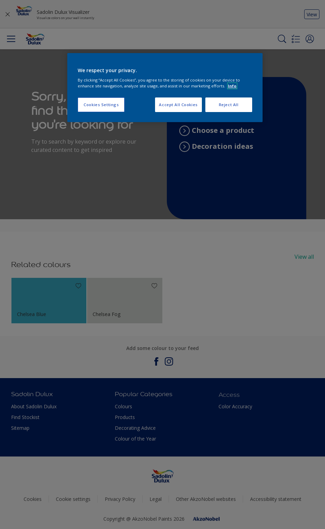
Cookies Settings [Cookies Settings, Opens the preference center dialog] (101, 104)
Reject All (229, 104)
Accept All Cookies (178, 104)
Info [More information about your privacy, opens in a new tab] (232, 85)
